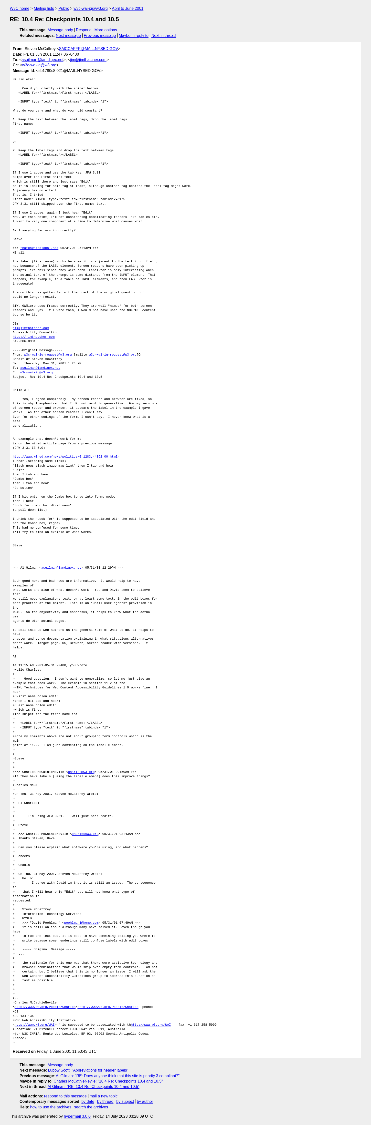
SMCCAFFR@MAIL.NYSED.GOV (88, 49)
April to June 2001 (127, 8)
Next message (68, 35)
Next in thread (163, 35)
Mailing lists (44, 8)
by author (145, 1101)
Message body (60, 30)
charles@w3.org (81, 772)
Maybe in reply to (133, 35)
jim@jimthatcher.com (88, 60)
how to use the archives (50, 1107)
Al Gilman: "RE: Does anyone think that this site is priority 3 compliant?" (118, 1076)
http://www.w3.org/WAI (35, 1025)
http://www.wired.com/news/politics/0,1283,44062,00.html (65, 457)
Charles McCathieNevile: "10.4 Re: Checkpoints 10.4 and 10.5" (108, 1081)
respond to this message (65, 1096)
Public (63, 8)
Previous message (100, 35)
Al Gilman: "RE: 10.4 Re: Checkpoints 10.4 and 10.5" (93, 1086)
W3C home (19, 8)
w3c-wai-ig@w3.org (91, 8)
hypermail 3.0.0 (77, 1116)
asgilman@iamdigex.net (43, 60)
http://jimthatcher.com (34, 337)
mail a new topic (104, 1096)
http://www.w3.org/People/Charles (45, 1007)
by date (87, 1101)
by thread (105, 1101)
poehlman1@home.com (81, 923)
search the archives (91, 1107)
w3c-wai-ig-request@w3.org (48, 355)
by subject (125, 1101)
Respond (84, 30)
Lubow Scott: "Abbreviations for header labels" (88, 1070)
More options (106, 30)
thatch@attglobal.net (39, 248)
